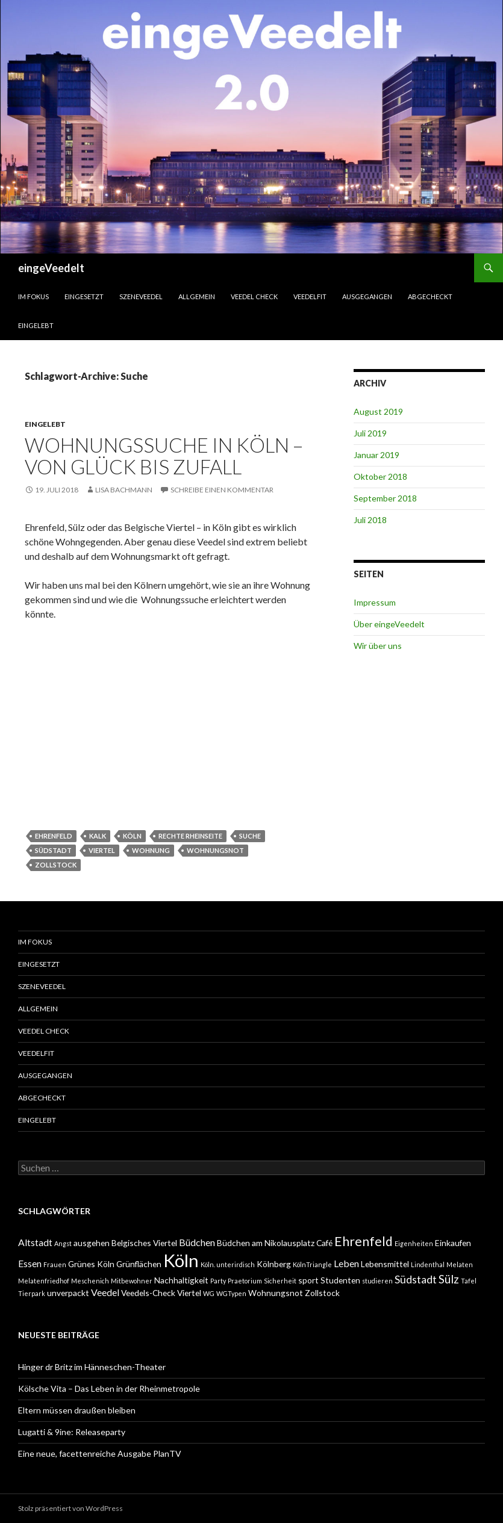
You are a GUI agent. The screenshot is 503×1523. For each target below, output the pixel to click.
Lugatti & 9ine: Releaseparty (71, 1432)
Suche (250, 836)
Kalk (97, 836)
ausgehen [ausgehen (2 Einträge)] (91, 1243)
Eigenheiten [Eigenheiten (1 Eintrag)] (414, 1243)
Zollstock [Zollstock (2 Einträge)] (322, 1293)
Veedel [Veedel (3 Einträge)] (105, 1292)
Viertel (102, 850)
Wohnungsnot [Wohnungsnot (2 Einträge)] (275, 1293)
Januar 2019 (376, 455)
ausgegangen (367, 296)
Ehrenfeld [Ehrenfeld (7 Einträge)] (363, 1240)
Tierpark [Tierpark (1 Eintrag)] (31, 1293)
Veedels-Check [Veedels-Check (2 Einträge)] (148, 1293)
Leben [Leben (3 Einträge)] (346, 1263)
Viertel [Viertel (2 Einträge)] (189, 1293)
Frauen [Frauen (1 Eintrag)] (54, 1264)
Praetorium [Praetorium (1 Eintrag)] (245, 1281)
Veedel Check (254, 296)
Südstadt (53, 850)
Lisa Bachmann (123, 489)
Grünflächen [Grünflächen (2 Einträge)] (138, 1264)
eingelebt (36, 325)
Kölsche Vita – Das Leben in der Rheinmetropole (109, 1388)
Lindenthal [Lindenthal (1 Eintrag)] (428, 1264)
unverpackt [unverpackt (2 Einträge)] (68, 1293)
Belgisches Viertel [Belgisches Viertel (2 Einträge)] (144, 1243)
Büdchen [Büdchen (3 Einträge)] (197, 1242)
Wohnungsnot (215, 850)
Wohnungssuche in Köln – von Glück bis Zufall (164, 456)
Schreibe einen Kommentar (221, 489)
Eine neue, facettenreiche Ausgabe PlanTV (99, 1453)
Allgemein (196, 296)
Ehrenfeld (53, 836)
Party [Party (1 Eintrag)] (218, 1281)
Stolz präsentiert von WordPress (70, 1508)
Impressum (375, 602)
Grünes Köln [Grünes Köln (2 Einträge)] (91, 1264)
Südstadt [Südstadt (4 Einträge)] (416, 1279)
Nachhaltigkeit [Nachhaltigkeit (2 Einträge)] (181, 1280)
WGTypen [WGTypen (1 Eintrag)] (231, 1293)
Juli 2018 (370, 520)
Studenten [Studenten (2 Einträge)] (340, 1280)
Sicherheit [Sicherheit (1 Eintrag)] (280, 1281)
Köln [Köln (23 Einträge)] (181, 1260)
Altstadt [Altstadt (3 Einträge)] (35, 1242)
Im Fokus (33, 296)
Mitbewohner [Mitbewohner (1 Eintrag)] (131, 1281)
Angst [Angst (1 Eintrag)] (63, 1243)
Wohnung (151, 850)
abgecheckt (430, 296)
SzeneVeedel (141, 296)
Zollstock (56, 865)
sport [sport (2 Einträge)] (308, 1280)
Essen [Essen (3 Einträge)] (30, 1263)
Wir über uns (378, 646)
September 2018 (385, 498)
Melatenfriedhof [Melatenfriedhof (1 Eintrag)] (43, 1281)
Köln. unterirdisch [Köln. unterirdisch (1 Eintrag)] (228, 1264)
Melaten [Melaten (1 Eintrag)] (459, 1264)
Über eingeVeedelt (389, 624)
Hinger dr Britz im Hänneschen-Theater (92, 1367)
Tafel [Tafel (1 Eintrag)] (468, 1281)
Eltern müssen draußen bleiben (77, 1410)
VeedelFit (309, 296)
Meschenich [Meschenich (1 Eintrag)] (90, 1281)
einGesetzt (84, 296)
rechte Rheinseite (190, 836)
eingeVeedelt (51, 268)
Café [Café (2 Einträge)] (324, 1243)
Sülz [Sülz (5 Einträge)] (449, 1279)
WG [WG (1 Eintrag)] (208, 1293)
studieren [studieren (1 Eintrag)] (377, 1281)
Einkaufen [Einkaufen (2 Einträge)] (453, 1243)
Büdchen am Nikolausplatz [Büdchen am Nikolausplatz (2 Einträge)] (265, 1243)
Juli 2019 (370, 433)
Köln (132, 836)
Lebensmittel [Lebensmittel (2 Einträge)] (385, 1264)
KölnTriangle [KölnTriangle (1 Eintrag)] (312, 1264)
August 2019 (378, 411)
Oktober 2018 (380, 476)
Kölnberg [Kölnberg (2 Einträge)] (274, 1264)
